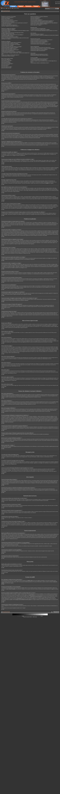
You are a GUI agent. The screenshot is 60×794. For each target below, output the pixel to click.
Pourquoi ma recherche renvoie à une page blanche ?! (39, 41)
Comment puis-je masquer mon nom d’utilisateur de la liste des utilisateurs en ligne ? (15, 30)
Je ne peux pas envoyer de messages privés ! (38, 28)
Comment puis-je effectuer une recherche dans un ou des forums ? (41, 39)
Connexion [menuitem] (58, 1)
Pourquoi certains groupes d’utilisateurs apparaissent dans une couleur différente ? (44, 22)
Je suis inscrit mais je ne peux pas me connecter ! (9, 20)
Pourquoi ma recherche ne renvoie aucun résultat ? (39, 40)
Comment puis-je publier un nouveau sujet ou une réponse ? (11, 42)
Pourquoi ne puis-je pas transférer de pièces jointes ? (10, 49)
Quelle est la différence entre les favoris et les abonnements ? (41, 47)
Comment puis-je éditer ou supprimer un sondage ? (9, 47)
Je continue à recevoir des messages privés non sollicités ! (40, 29)
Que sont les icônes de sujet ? (6, 67)
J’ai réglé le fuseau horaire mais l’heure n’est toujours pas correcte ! (12, 32)
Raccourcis (4, 8)
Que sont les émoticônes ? (5, 61)
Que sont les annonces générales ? (7, 63)
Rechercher (56, 8)
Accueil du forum (6, 611)
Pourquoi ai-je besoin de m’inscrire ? (7, 17)
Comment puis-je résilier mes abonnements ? (38, 50)
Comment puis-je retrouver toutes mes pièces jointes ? (39, 55)
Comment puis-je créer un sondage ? (7, 45)
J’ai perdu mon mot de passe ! (6, 23)
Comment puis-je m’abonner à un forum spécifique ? (39, 49)
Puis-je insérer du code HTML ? (6, 60)
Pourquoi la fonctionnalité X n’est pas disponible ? (39, 59)
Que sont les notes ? (4, 65)
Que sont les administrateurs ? (36, 17)
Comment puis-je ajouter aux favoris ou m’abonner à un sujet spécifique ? (43, 48)
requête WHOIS (32, 595)
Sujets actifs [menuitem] (10, 8)
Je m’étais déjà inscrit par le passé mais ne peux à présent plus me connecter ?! (14, 22)
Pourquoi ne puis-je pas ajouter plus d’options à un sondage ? (11, 46)
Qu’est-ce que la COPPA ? (5, 18)
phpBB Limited (30, 580)
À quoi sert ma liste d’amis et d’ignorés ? (37, 34)
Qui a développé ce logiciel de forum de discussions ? (39, 58)
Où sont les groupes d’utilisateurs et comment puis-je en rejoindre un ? (42, 20)
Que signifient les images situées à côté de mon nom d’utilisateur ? (12, 34)
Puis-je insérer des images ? (6, 62)
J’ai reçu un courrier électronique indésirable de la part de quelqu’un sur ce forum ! (44, 30)
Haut (3, 80)
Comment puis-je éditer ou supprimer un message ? (9, 43)
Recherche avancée (58, 8)
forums (42, 616)
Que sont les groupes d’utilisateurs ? (37, 19)
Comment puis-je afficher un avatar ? (7, 35)
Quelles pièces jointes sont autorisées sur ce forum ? (39, 54)
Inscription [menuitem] (58, 3)
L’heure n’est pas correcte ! (5, 31)
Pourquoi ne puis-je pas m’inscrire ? (7, 19)
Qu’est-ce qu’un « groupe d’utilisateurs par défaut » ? (39, 23)
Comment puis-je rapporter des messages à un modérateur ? (11, 51)
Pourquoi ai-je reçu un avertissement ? (7, 50)
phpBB (47, 183)
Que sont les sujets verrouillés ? (6, 66)
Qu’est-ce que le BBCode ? (5, 59)
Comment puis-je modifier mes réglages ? (8, 29)
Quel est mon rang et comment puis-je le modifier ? (9, 36)
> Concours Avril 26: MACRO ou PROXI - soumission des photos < (25, 1)
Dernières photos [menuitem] (16, 8)
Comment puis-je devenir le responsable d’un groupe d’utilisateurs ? (42, 21)
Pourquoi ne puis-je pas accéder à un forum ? (8, 48)
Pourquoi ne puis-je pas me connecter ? (8, 21)
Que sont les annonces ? (5, 64)
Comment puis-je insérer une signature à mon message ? (10, 44)
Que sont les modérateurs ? (35, 18)
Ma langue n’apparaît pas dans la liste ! (7, 33)
